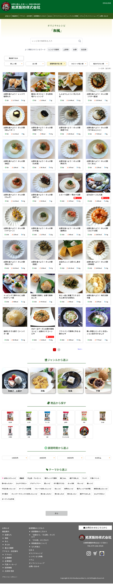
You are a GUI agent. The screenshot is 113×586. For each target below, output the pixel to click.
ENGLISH (107, 3)
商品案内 (15, 16)
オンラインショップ (91, 16)
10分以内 (15, 459)
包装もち (8, 537)
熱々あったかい (22, 485)
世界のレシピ (87, 490)
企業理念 (8, 563)
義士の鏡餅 (9, 550)
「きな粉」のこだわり (40, 542)
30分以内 (70, 459)
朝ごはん (70, 479)
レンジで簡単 (53, 49)
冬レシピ (102, 485)
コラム (82, 16)
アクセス (8, 557)
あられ (7, 547)
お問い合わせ (104, 16)
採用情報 (8, 570)
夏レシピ (66, 485)
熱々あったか (104, 496)
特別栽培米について (39, 546)
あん (6, 543)
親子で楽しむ (82, 479)
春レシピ (5, 490)
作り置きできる (79, 485)
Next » (80, 349)
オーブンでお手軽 (38, 490)
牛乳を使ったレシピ (20, 490)
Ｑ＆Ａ (50, 16)
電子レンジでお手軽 (10, 496)
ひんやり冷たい (37, 485)
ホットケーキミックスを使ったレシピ (65, 496)
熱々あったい (7, 501)
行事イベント (7, 485)
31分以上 (98, 459)
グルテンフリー (53, 485)
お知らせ (8, 16)
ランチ (93, 479)
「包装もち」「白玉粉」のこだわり (43, 538)
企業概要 (8, 560)
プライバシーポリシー (9, 579)
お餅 (75, 49)
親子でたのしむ (22, 501)
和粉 (6, 540)
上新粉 (66, 49)
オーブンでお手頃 (54, 501)
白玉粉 (83, 49)
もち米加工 (35, 549)
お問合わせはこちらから (95, 530)
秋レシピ (74, 490)
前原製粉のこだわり (40, 16)
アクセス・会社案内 (26, 16)
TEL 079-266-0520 (95, 548)
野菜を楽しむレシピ (29, 496)
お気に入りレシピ (10, 479)
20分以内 (42, 459)
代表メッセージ (11, 567)
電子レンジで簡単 (56, 479)
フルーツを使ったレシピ (58, 490)
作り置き (43, 496)
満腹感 (24, 479)
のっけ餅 (92, 485)
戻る (56, 515)
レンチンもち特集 (72, 16)
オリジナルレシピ (59, 16)
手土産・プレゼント (38, 479)
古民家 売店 (9, 573)
